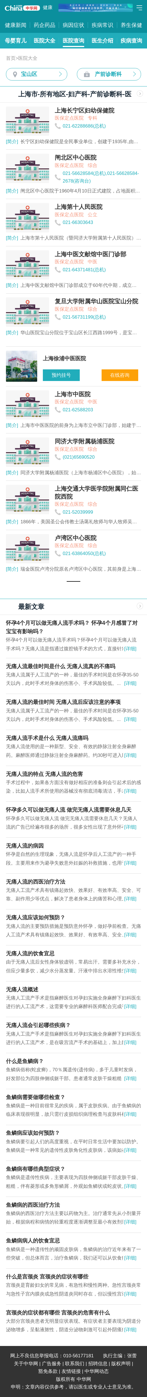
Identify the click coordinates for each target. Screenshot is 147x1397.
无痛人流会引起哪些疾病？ (38, 1025)
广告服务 (51, 1363)
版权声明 (121, 1363)
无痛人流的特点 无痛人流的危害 (44, 774)
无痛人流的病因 (25, 846)
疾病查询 (131, 41)
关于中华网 (26, 1363)
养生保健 (131, 25)
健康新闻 (15, 25)
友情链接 (71, 1371)
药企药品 (44, 25)
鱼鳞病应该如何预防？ (33, 1133)
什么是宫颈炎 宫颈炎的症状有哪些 (47, 1277)
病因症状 (73, 25)
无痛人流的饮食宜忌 (30, 953)
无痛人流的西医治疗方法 (35, 882)
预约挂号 (61, 375)
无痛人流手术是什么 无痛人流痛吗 (47, 738)
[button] (73, 581)
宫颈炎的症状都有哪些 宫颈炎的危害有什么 (58, 1313)
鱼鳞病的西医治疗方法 (33, 1205)
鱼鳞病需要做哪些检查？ (35, 1097)
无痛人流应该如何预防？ (35, 917)
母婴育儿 (15, 41)
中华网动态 (97, 1371)
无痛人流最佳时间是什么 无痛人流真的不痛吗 (60, 666)
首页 (11, 58)
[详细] (130, 648)
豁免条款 (48, 1371)
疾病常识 (102, 25)
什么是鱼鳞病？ (25, 1061)
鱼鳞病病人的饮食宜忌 (33, 1241)
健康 (47, 7)
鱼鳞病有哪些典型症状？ (35, 1169)
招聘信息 (98, 1363)
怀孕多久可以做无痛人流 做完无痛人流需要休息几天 (68, 810)
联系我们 (74, 1363)
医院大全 (44, 41)
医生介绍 (102, 41)
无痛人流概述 (22, 989)
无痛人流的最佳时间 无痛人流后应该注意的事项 (63, 702)
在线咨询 (119, 375)
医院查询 (73, 41)
